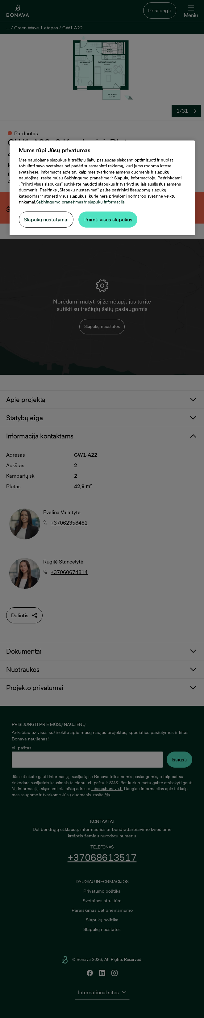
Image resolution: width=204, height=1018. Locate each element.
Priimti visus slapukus (107, 219)
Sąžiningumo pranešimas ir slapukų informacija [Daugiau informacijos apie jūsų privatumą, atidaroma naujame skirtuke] (80, 201)
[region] (102, 187)
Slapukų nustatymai (46, 219)
